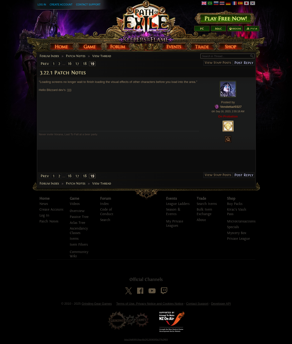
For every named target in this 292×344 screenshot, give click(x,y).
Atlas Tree (77, 223)
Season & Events (173, 212)
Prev (45, 63)
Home (44, 198)
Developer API (221, 303)
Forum (105, 198)
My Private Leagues (174, 223)
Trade (201, 198)
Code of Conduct (106, 212)
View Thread (101, 56)
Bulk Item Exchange (204, 212)
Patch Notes (75, 56)
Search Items (207, 204)
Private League (238, 239)
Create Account (61, 4)
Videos (75, 204)
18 (85, 63)
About (201, 220)
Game (74, 198)
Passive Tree (79, 217)
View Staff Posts (218, 63)
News (43, 204)
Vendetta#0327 (230, 107)
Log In (42, 4)
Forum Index (49, 56)
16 (69, 63)
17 (77, 63)
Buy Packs (234, 204)
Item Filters (79, 245)
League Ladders (178, 204)
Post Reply (243, 62)
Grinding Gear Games (97, 303)
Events (171, 198)
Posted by (228, 102)
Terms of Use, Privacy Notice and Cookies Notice (149, 303)
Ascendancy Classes (79, 230)
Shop (231, 198)
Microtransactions (241, 221)
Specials (233, 227)
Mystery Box (236, 233)
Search (105, 220)
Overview (77, 211)
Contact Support (88, 4)
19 (92, 64)
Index (104, 204)
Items (74, 239)
